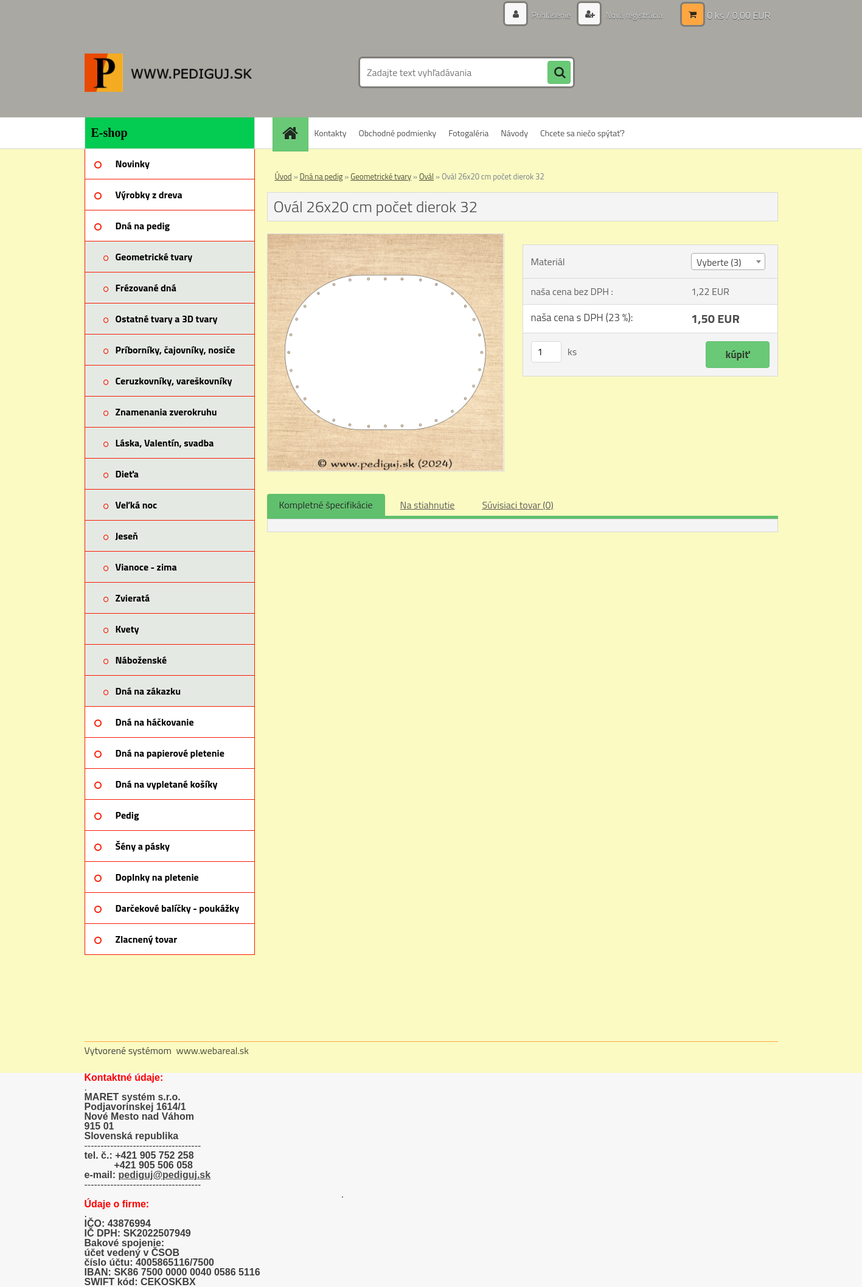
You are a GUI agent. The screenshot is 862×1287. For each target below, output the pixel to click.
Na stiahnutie (427, 505)
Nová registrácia (632, 15)
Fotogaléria (468, 133)
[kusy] (546, 352)
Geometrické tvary (380, 176)
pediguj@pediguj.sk (165, 1175)
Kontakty (331, 133)
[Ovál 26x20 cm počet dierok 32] (386, 239)
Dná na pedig (321, 176)
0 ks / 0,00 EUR (738, 15)
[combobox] (728, 261)
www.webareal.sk (212, 1050)
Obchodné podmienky (397, 133)
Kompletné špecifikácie (326, 505)
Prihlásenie (551, 15)
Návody (514, 133)
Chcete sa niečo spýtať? (582, 133)
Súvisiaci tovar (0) (517, 505)
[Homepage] (294, 132)
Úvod (283, 176)
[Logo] (168, 72)
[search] (559, 73)
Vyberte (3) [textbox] (719, 262)
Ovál (426, 176)
